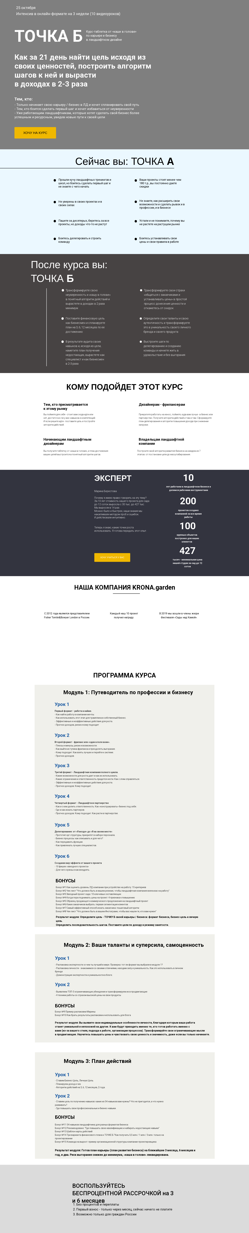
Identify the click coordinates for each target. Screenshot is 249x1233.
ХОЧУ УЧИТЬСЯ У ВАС (112, 557)
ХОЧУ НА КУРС (35, 133)
